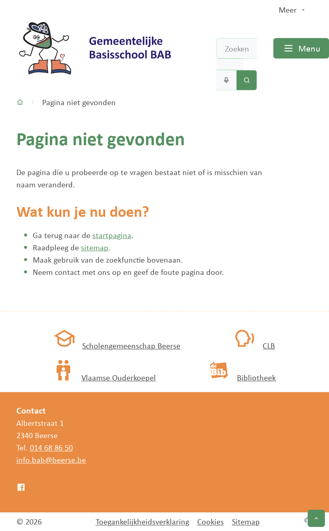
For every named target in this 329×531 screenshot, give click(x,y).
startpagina (111, 235)
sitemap (94, 247)
